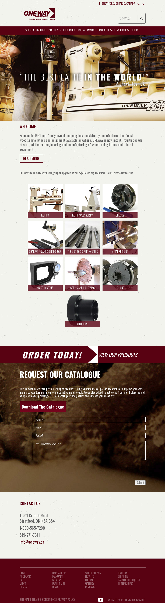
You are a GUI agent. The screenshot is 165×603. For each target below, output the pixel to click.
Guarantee (58, 580)
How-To (89, 576)
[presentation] (119, 470)
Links (50, 30)
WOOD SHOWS (123, 30)
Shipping (123, 576)
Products (29, 30)
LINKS (23, 583)
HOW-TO (111, 30)
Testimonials (126, 583)
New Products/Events (64, 30)
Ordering (40, 30)
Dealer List (58, 583)
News (55, 587)
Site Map (25, 599)
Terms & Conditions (44, 599)
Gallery (81, 30)
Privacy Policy (66, 599)
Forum (89, 580)
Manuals (91, 30)
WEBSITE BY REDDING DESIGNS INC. (127, 599)
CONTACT (136, 30)
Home (23, 573)
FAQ (21, 580)
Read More (31, 158)
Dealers (101, 30)
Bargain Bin (59, 573)
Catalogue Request (129, 580)
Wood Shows (93, 573)
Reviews (89, 587)
